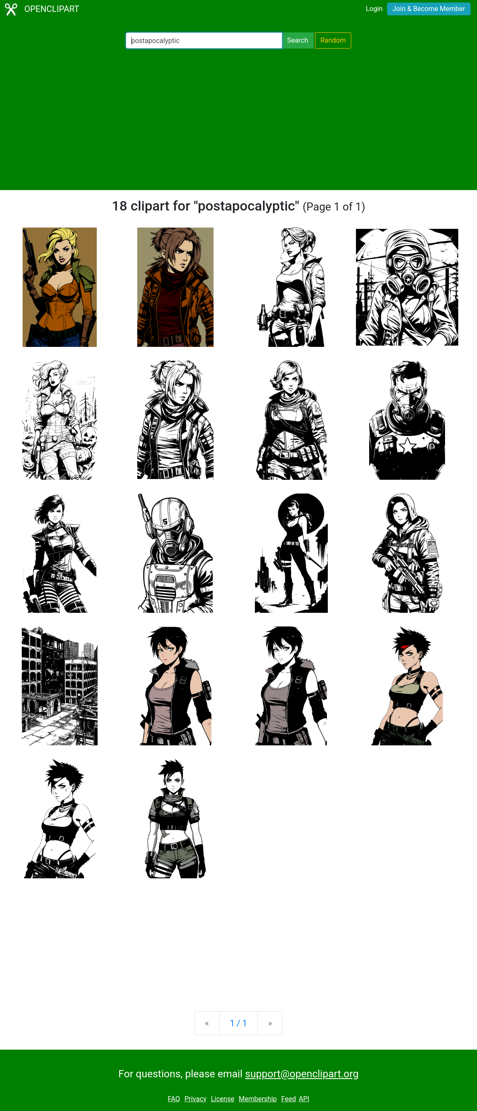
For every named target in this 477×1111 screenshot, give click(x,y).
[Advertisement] (238, 119)
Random (333, 40)
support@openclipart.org (301, 1074)
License (222, 1099)
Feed (288, 1099)
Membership (258, 1099)
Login (374, 9)
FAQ (174, 1099)
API (304, 1099)
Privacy (196, 1099)
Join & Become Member (429, 9)
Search (297, 40)
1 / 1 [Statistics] (238, 1023)
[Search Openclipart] (204, 40)
